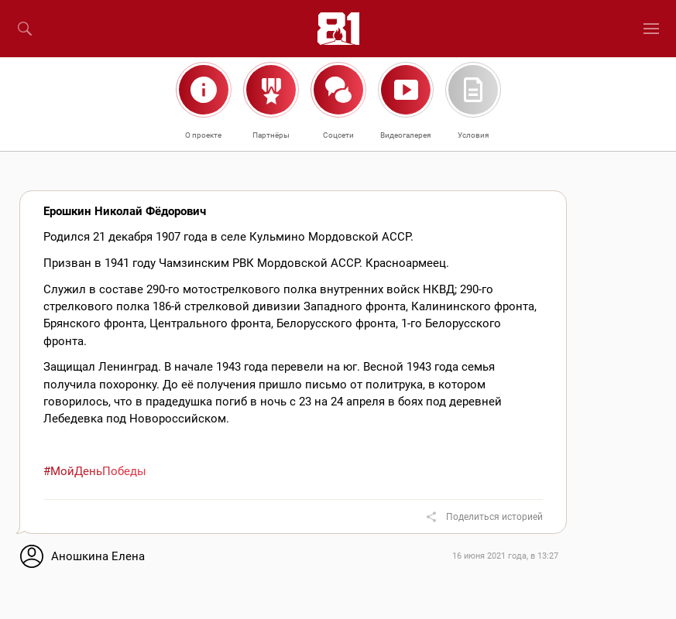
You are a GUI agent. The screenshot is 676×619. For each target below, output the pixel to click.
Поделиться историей (494, 516)
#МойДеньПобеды (94, 471)
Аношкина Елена (98, 556)
